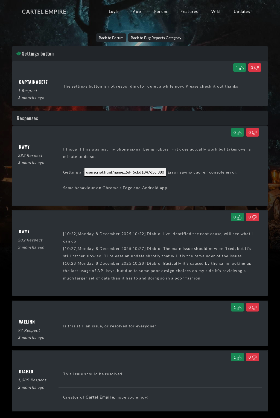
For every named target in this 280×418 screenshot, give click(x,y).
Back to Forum (111, 37)
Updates (242, 11)
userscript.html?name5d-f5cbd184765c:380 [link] (125, 172)
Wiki (216, 11)
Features (189, 11)
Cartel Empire (44, 11)
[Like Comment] (237, 132)
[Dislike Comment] (252, 132)
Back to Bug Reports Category (156, 37)
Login (114, 11)
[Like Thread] (239, 67)
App (137, 11)
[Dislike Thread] (254, 67)
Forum (160, 11)
